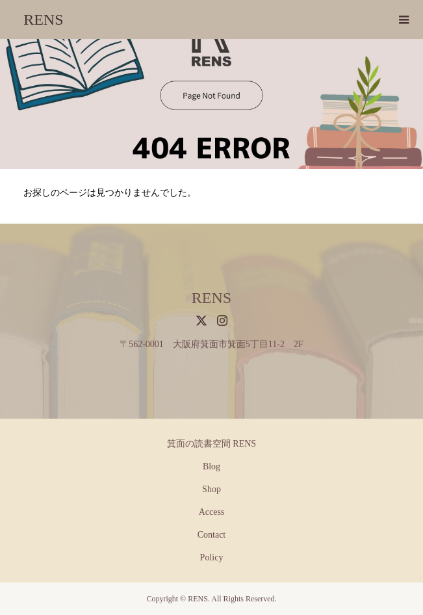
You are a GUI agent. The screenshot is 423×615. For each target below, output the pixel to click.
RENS (43, 19)
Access (212, 512)
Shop (211, 489)
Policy (212, 557)
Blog (211, 466)
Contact (212, 535)
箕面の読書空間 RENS (211, 444)
